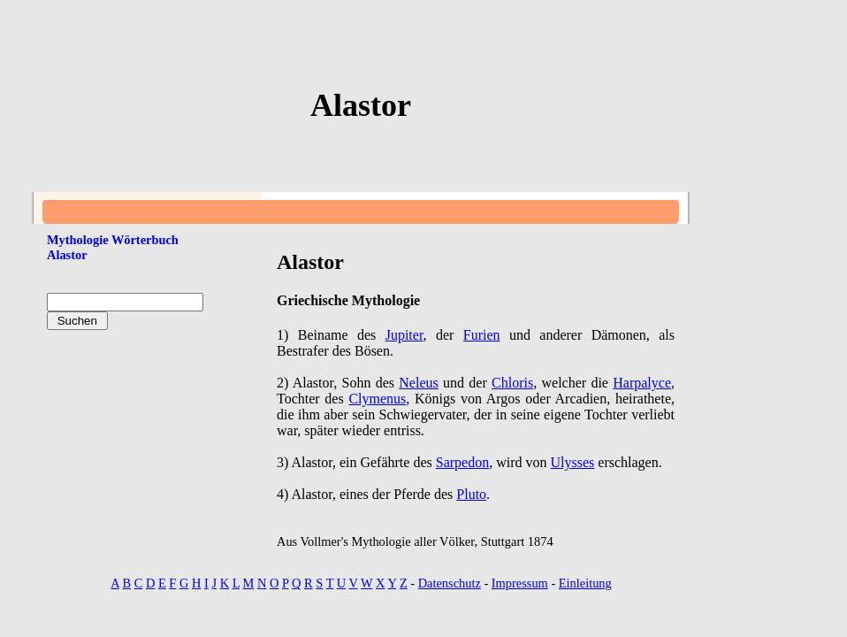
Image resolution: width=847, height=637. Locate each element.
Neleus (418, 382)
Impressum (520, 583)
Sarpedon (462, 462)
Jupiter (404, 334)
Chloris (512, 382)
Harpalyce (642, 382)
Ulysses (573, 462)
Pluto (471, 494)
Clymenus (377, 398)
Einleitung (585, 583)
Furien (481, 334)
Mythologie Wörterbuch (113, 240)
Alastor (67, 255)
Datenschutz (449, 583)
